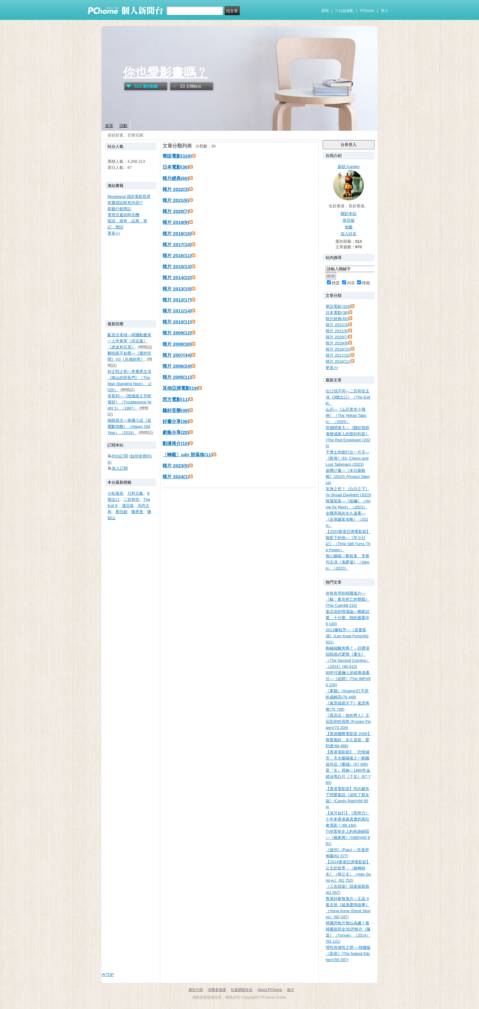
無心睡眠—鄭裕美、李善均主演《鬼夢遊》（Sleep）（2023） (347, 562)
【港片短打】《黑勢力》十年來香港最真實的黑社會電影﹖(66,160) (347, 819)
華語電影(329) (177, 155)
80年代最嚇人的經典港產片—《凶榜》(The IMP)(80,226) (348, 678)
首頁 (109, 125)
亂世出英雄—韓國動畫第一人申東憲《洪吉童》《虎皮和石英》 (129, 341)
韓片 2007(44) (177, 355)
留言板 (349, 220)
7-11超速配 (344, 11)
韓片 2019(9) (176, 222)
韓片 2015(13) (177, 266)
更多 (332, 367)
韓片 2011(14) (177, 310)
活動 (123, 125)
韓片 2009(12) (177, 332)
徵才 (290, 990)
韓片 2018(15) (177, 233)
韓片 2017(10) (177, 244)
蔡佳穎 (121, 511)
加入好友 (349, 233)
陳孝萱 (137, 511)
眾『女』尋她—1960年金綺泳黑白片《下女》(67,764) (348, 776)
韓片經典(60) (176, 178)
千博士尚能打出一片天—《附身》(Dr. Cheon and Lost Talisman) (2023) (347, 458)
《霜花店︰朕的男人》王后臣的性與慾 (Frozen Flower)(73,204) (348, 721)
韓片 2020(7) (176, 211)
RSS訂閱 (120, 456)
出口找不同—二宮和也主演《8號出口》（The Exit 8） (348, 397)
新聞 (325, 11)
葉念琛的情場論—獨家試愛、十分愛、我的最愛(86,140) (347, 617)
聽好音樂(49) (176, 410)
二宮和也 (131, 499)
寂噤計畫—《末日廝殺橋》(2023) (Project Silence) (348, 476)
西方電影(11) (176, 399)
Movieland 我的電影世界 (129, 196)
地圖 (349, 227)
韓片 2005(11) (177, 377)
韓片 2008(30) (177, 344)
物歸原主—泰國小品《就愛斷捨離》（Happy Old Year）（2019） (129, 426)
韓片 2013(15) (177, 288)
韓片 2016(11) (177, 255)
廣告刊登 (195, 990)
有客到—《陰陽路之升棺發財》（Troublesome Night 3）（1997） (129, 402)
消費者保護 (217, 990)
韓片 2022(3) (176, 189)
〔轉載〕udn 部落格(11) (188, 454)
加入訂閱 (120, 468)
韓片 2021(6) (176, 200)
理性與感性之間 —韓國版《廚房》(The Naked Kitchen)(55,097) (348, 953)
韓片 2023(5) (176, 465)
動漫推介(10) (176, 443)
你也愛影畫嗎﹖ (165, 72)
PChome (367, 11)
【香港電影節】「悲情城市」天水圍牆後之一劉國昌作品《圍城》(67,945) (347, 758)
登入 (384, 11)
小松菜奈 (115, 493)
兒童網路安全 (242, 990)
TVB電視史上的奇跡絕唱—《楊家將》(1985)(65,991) (348, 837)
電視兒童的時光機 (123, 215)
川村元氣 (135, 493)
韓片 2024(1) (176, 476)
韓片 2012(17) (177, 299)
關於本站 (349, 213)
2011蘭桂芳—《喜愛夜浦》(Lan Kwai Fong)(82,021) (348, 636)
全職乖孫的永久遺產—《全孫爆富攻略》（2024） (347, 519)
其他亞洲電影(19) (180, 388)
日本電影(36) (176, 166)
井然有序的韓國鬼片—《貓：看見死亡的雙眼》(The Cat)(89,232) (347, 599)
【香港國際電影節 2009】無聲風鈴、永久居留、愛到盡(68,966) (348, 739)
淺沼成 (127, 505)
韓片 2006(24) (177, 366)
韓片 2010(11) (177, 321)
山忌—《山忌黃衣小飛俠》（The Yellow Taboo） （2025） (346, 415)
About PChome (270, 990)
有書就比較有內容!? (125, 202)
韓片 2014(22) (177, 277)
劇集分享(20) (176, 432)
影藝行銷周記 (119, 208)
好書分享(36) (176, 421)
